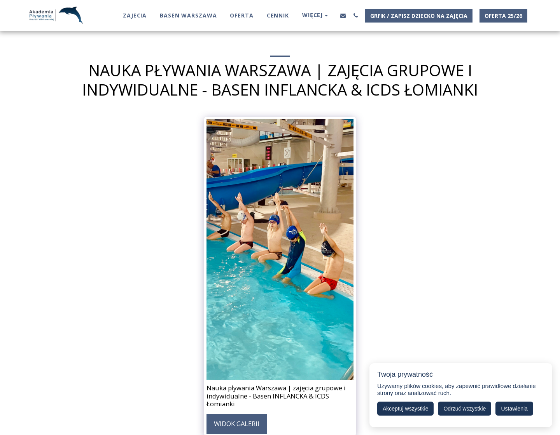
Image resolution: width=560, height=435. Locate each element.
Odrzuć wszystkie (464, 408)
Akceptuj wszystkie (405, 408)
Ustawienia (514, 408)
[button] (343, 15)
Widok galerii (236, 423)
